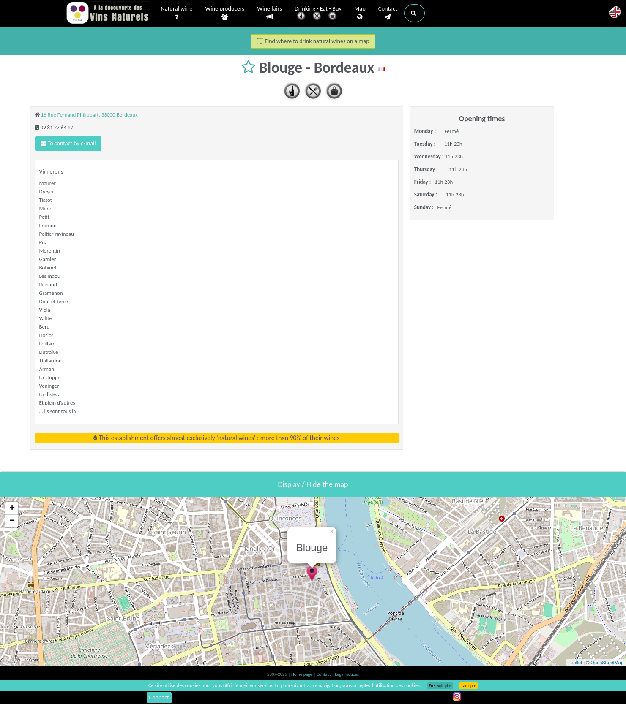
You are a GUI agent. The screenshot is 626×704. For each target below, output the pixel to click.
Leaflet (575, 662)
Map (360, 13)
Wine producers (224, 13)
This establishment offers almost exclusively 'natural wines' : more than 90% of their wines (216, 438)
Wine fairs (269, 12)
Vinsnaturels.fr (108, 13)
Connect (159, 697)
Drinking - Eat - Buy (318, 13)
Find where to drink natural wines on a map (313, 41)
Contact (387, 13)
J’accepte (468, 685)
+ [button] (12, 508)
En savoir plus (440, 685)
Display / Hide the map (313, 484)
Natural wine (177, 13)
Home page (302, 674)
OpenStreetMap (606, 662)
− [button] (12, 521)
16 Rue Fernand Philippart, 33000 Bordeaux (89, 114)
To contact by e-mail (68, 143)
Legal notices (347, 674)
